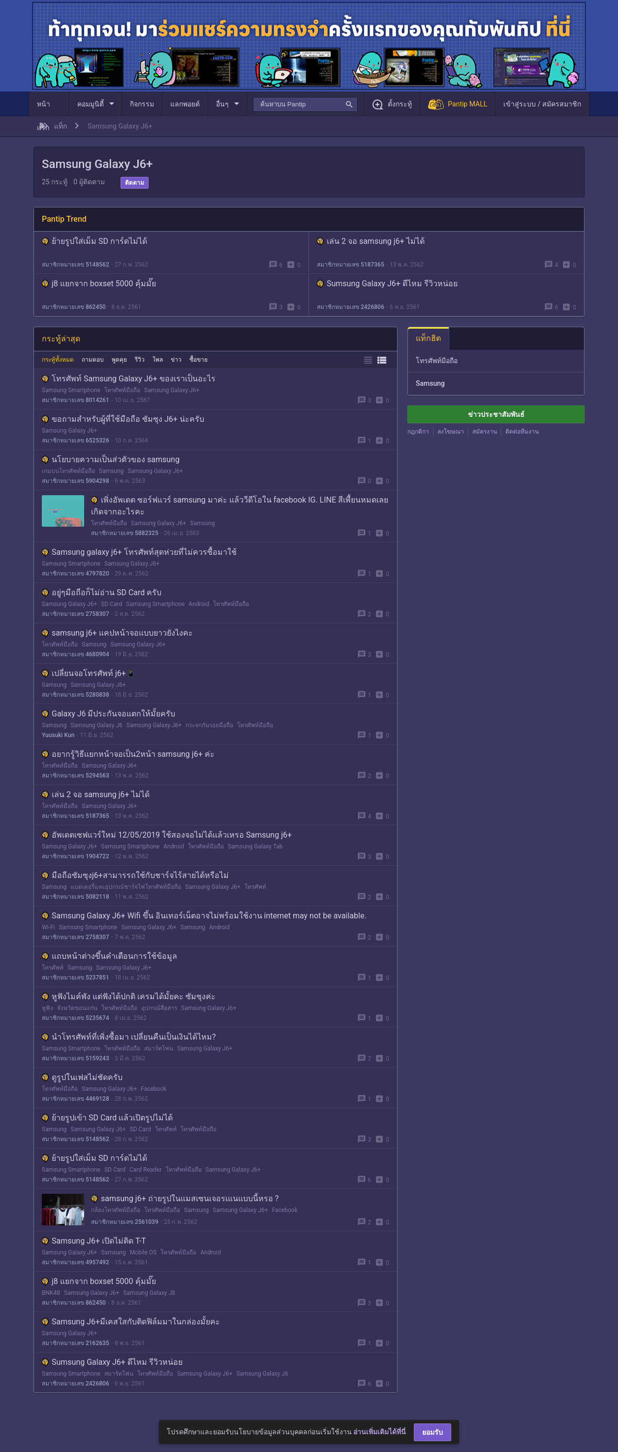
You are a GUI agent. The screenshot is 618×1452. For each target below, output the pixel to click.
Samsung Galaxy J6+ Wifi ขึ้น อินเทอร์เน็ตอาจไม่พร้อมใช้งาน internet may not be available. (204, 915)
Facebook (153, 1088)
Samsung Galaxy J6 (96, 725)
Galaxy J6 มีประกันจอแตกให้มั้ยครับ (108, 713)
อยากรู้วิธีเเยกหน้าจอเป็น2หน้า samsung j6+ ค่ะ (128, 754)
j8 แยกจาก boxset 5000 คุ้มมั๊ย (99, 283)
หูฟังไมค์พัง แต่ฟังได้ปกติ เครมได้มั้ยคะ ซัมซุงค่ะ (129, 996)
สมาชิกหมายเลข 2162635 (75, 1343)
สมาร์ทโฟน (158, 1048)
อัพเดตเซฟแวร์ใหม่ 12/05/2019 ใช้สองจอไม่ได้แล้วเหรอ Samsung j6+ (167, 835)
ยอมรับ (432, 1432)
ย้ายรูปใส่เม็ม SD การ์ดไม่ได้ (94, 241)
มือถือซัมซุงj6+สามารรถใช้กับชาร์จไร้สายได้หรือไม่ (135, 875)
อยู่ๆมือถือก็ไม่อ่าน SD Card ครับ (101, 592)
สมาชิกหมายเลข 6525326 (75, 440)
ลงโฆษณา (450, 431)
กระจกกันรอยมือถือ (209, 725)
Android (198, 604)
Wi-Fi (48, 927)
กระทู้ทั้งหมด (58, 359)
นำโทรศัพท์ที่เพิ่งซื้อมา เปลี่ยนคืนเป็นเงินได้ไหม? (129, 1037)
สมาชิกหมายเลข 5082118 (75, 896)
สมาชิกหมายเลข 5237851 (75, 977)
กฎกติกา (418, 431)
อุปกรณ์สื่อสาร (159, 1008)
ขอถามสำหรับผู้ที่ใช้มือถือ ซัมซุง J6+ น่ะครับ (123, 419)
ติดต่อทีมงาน (522, 431)
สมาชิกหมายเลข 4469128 (75, 1098)
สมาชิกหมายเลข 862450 (74, 307)
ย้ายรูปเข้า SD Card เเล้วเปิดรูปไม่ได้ (107, 1117)
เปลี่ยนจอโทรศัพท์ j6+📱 (89, 673)
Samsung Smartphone (71, 390)
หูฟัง (47, 1008)
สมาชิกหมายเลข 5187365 (350, 264)
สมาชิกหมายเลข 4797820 (75, 573)
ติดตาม (134, 182)
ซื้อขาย (198, 359)
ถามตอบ (93, 359)
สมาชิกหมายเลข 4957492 (75, 1262)
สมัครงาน (484, 431)
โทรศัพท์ (255, 886)
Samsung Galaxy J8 (149, 1292)
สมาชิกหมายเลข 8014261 (75, 400)
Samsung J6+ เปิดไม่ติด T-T (94, 1241)
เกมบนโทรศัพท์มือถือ (68, 471)
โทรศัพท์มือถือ (122, 390)
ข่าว (176, 359)
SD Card (111, 604)
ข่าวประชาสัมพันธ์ (496, 414)
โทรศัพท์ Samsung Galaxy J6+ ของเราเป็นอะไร (129, 378)
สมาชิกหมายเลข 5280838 (75, 694)
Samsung (111, 471)
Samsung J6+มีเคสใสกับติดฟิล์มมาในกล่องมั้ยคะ (131, 1321)
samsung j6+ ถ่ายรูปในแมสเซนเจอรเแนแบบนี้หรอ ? (184, 1198)
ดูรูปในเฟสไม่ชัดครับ (82, 1077)
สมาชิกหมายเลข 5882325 (124, 533)
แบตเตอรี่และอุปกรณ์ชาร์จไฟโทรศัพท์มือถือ (125, 886)
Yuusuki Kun (58, 735)
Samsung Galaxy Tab (255, 846)
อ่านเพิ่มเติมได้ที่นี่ (379, 1432)
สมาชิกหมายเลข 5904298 (75, 480)
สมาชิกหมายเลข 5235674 (75, 1017)
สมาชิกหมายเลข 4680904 (75, 654)
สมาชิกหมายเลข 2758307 (75, 613)
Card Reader (145, 1169)
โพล (158, 359)
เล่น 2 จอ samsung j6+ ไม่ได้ (371, 241)
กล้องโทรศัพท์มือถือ (115, 1210)
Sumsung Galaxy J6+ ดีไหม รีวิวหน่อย (387, 283)
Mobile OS (143, 1252)
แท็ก (60, 126)
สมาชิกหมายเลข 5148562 (75, 264)
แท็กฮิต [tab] (428, 338)
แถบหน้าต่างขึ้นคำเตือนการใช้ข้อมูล (109, 956)
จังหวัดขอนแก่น (77, 1008)
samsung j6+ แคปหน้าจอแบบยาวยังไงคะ (117, 633)
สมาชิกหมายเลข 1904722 (75, 856)
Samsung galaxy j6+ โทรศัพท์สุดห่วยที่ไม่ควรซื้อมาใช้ (139, 552)
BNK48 (51, 1292)
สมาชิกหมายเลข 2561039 (124, 1221)
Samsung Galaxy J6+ (171, 390)
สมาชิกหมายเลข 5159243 (75, 1058)
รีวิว (140, 359)
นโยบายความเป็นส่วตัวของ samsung (111, 459)
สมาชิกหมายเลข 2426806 (350, 307)
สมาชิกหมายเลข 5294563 (75, 775)
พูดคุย (119, 359)
